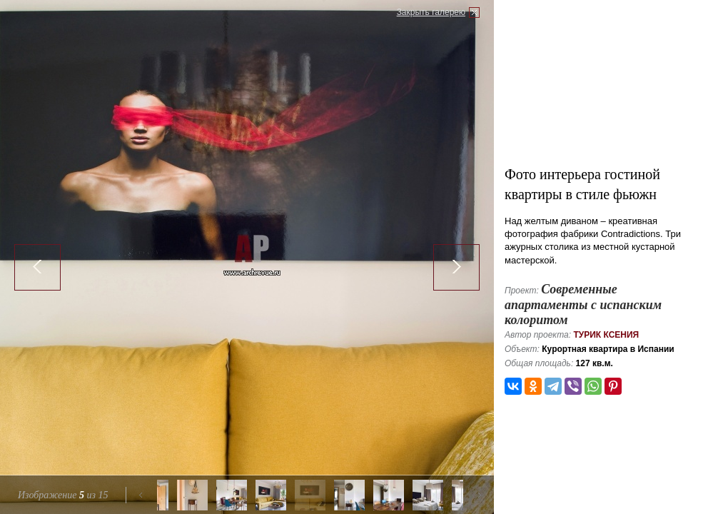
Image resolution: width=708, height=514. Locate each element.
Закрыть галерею (431, 12)
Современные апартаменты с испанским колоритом (583, 304)
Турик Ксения (606, 335)
